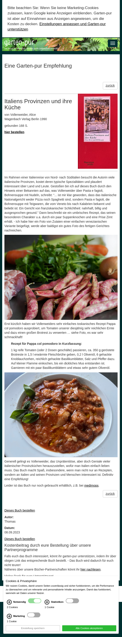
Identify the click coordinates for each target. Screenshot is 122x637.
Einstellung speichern (33, 628)
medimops (91, 485)
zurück (110, 85)
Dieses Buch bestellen (19, 510)
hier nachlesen (91, 569)
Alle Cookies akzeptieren (89, 628)
